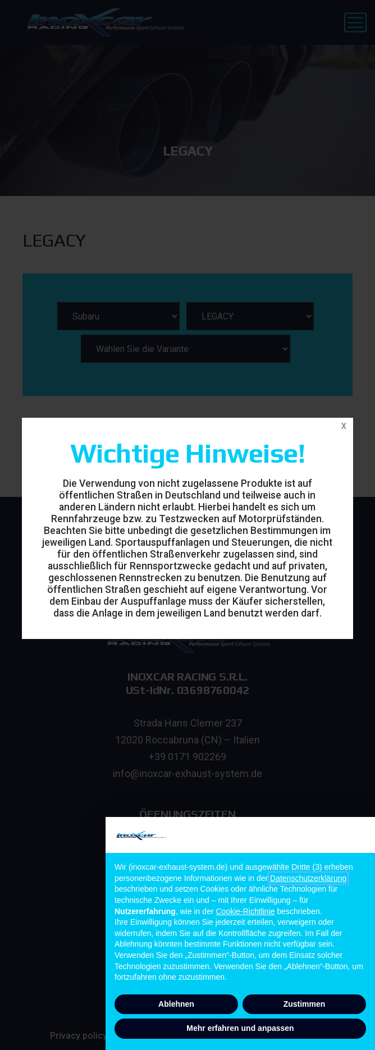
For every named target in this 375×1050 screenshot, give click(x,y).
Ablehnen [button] (176, 1003)
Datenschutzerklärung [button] (308, 878)
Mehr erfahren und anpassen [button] (240, 1028)
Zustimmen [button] (304, 1003)
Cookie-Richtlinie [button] (245, 911)
